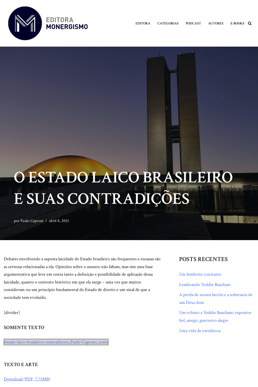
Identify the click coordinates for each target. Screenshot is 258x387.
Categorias (168, 23)
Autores (215, 23)
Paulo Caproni (31, 220)
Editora (143, 23)
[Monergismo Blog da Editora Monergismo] (48, 23)
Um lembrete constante (200, 274)
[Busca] (250, 23)
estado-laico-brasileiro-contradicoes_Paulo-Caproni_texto (56, 342)
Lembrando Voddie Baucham (205, 284)
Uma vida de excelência (199, 331)
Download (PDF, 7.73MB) (27, 379)
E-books (237, 23)
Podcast (193, 23)
